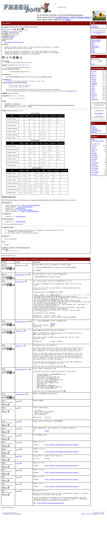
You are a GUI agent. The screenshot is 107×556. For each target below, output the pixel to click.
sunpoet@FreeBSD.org (14, 31)
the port (9, 82)
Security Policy (95, 47)
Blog (93, 50)
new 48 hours (95, 168)
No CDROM (95, 157)
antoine (17, 491)
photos (68, 19)
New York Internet (95, 32)
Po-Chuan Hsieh (20, 284)
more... (93, 64)
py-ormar (94, 71)
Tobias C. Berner (20, 395)
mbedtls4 (94, 81)
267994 (52, 342)
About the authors (96, 41)
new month (94, 174)
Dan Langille (93, 553)
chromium (94, 75)
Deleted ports (95, 129)
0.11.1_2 (4, 29)
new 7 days (94, 170)
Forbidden (94, 153)
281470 (38, 279)
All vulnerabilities (98, 113)
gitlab (93, 97)
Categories (94, 127)
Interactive (94, 164)
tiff (92, 73)
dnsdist (93, 77)
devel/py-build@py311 (25, 215)
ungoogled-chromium (94, 83)
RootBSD (99, 33)
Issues (93, 43)
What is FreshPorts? (96, 40)
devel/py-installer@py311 (29, 217)
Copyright (83, 553)
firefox (93, 86)
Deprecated (94, 149)
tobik (17, 439)
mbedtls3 (94, 79)
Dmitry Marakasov (20, 339)
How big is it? (95, 46)
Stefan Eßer (18, 350)
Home (93, 126)
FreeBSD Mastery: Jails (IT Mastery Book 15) (73, 17)
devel (7, 29)
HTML (96, 552)
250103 (47, 464)
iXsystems (102, 32)
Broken (93, 147)
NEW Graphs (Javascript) (98, 141)
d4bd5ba (12, 36)
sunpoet (17, 432)
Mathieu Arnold (19, 425)
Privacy (93, 49)
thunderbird (94, 99)
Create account (95, 27)
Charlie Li (18, 273)
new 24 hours (95, 166)
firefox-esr (94, 93)
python (11, 38)
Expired (94, 160)
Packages (71, 94)
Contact (93, 52)
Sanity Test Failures (96, 130)
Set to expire (95, 162)
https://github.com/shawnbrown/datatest (14, 42)
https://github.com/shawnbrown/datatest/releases (61, 479)
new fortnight (95, 172)
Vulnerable (94, 159)
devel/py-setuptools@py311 (31, 210)
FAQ (93, 44)
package (10, 85)
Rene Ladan (18, 291)
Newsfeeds (94, 132)
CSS (99, 552)
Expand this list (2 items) (14, 258)
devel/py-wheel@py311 (25, 212)
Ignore (93, 151)
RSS (103, 552)
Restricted (94, 155)
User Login (94, 25)
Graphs (93, 139)
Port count (94, 145)
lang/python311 (20, 214)
